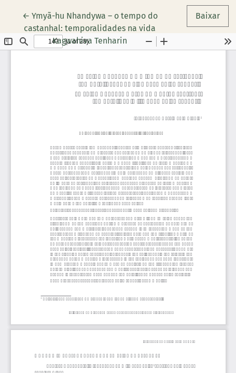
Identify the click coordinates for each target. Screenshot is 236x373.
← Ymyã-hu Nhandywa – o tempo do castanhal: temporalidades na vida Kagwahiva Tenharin (90, 27)
